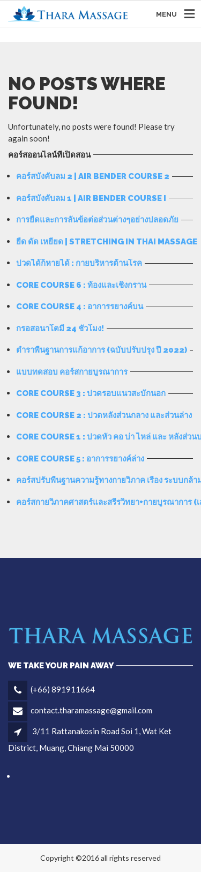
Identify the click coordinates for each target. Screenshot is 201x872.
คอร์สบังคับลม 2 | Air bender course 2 (92, 176)
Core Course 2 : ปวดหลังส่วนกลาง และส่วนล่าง (104, 415)
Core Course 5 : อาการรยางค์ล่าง (80, 459)
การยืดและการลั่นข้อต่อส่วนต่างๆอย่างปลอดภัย (97, 220)
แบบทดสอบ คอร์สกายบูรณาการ (72, 372)
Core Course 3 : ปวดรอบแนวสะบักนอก (91, 393)
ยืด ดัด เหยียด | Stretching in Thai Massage (106, 242)
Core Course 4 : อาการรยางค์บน (79, 306)
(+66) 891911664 (63, 689)
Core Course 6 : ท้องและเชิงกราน (81, 285)
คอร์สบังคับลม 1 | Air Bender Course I (91, 198)
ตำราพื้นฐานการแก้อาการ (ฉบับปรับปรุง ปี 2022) (101, 350)
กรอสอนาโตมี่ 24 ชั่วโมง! (60, 328)
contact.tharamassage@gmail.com (91, 710)
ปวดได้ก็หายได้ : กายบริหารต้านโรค (79, 263)
